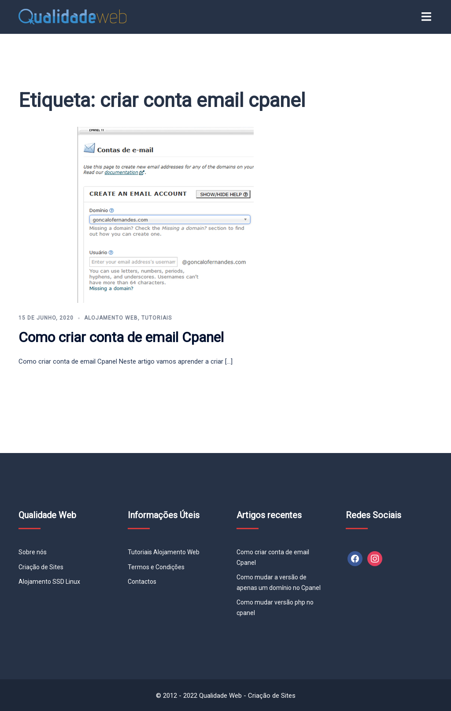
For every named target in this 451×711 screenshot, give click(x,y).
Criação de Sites (40, 567)
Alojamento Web (111, 318)
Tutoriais (156, 318)
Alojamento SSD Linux (49, 581)
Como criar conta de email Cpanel (121, 337)
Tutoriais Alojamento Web (164, 552)
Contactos (142, 581)
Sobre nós (32, 552)
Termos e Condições (156, 567)
